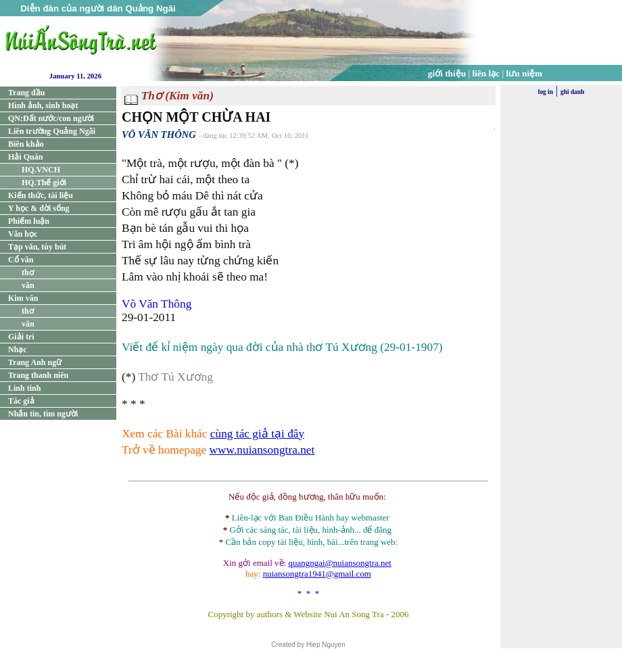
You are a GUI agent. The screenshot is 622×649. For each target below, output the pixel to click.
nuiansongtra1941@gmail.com (317, 574)
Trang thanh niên (38, 375)
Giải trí (21, 336)
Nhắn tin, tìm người (43, 413)
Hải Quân (25, 157)
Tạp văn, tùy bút (37, 246)
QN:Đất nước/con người (51, 118)
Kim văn (23, 298)
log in (545, 92)
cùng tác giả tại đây (257, 433)
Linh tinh (24, 388)
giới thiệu (447, 73)
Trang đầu (26, 92)
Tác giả (21, 401)
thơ (28, 272)
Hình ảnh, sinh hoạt (43, 105)
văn (28, 285)
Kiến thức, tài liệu (40, 195)
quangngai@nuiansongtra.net (339, 563)
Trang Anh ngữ (35, 362)
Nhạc (17, 349)
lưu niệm (524, 73)
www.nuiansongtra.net (262, 449)
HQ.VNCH (41, 169)
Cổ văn (20, 259)
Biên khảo (26, 144)
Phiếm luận (28, 221)
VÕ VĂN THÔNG (159, 134)
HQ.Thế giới (44, 182)
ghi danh (572, 92)
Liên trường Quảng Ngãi (51, 131)
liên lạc (486, 73)
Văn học (22, 234)
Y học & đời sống (39, 208)
